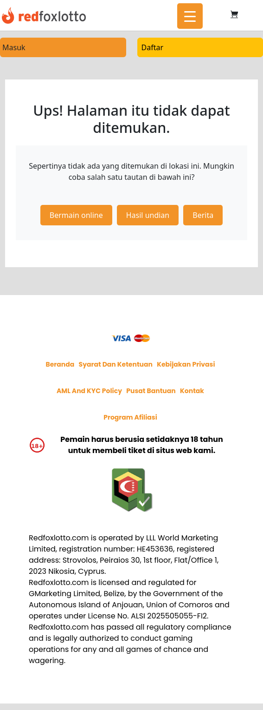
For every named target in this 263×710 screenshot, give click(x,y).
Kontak (192, 390)
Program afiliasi (130, 417)
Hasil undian (148, 215)
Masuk (14, 47)
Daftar (152, 47)
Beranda (59, 364)
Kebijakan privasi (186, 364)
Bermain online (76, 215)
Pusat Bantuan (150, 390)
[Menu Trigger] (190, 16)
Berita (202, 215)
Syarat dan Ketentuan (116, 364)
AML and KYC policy (89, 390)
